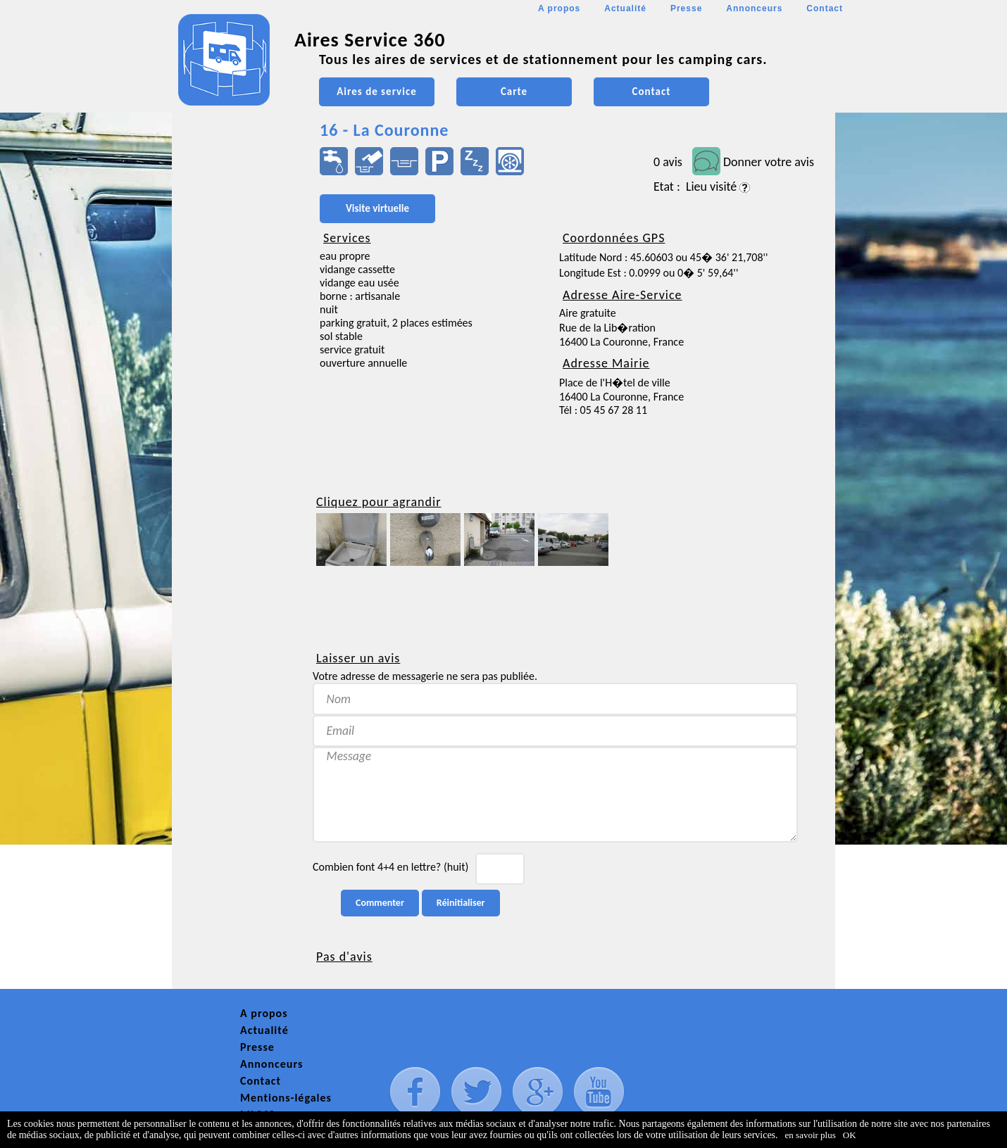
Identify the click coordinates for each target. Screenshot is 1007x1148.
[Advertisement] (235, 419)
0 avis (667, 162)
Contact (824, 8)
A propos (559, 8)
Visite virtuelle (377, 208)
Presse (686, 8)
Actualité (625, 8)
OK (849, 1135)
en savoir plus (810, 1135)
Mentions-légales (286, 1097)
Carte (514, 91)
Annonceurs (754, 8)
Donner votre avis (768, 162)
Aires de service (376, 91)
